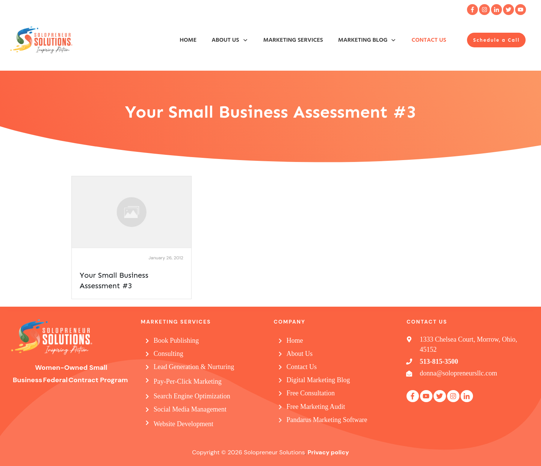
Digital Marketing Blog (318, 380)
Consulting (168, 353)
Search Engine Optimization (192, 396)
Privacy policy (328, 452)
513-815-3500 (439, 361)
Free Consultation (311, 393)
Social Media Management (190, 409)
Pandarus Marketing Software (327, 420)
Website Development (183, 424)
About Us (300, 353)
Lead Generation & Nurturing (194, 367)
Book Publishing (176, 340)
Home (295, 340)
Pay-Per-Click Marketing (188, 381)
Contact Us (302, 367)
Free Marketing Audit (316, 406)
